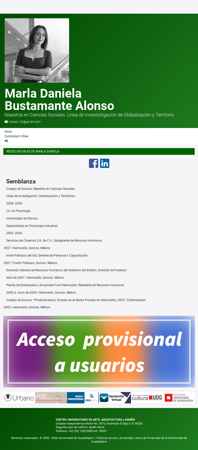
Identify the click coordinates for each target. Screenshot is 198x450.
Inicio (8, 131)
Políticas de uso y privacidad (115, 438)
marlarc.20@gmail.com (25, 122)
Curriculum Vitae (16, 136)
